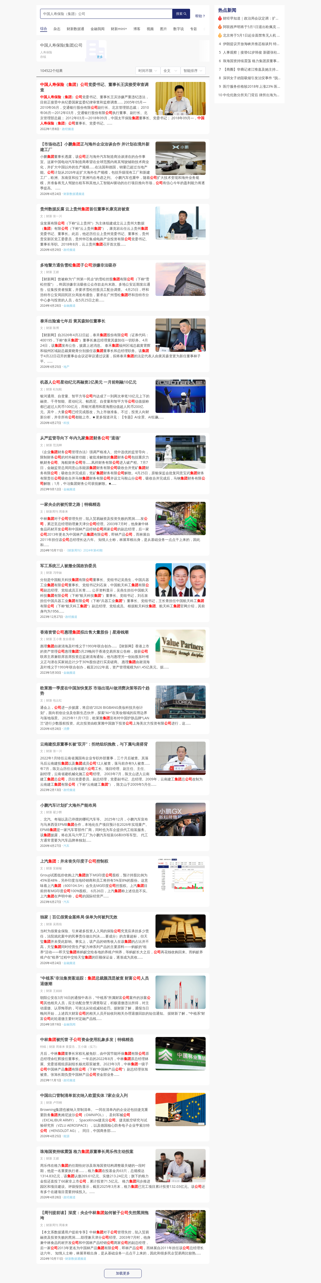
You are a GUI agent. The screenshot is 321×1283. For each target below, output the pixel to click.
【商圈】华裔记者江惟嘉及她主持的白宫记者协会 (261, 69)
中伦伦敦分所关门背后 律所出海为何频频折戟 (258, 94)
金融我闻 (69, 1024)
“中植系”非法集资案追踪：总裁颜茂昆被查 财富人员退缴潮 (94, 981)
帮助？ (200, 16)
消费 (66, 729)
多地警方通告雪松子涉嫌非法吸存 (78, 265)
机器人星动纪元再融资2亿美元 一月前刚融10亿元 (88, 382)
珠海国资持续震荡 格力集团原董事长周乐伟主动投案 (264, 60)
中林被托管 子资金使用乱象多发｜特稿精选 (86, 1039)
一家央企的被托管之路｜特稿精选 (70, 504)
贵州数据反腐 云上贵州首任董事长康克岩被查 (84, 209)
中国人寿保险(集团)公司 (61, 45)
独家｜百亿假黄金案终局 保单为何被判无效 (78, 917)
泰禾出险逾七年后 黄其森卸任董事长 (72, 321)
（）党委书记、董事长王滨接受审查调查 (94, 87)
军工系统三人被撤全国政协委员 (68, 565)
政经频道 (68, 129)
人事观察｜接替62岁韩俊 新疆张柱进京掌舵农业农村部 (266, 52)
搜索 (181, 14)
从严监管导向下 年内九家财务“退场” (80, 438)
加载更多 (123, 1273)
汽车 (66, 846)
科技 (66, 423)
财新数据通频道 (74, 194)
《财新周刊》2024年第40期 (84, 550)
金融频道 (69, 305)
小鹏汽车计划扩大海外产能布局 (68, 805)
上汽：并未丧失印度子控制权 (74, 861)
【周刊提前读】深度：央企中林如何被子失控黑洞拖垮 (94, 1215)
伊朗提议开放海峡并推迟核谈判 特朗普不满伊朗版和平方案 (269, 43)
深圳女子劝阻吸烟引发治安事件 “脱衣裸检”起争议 (261, 77)
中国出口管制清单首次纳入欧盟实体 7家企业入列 (84, 1095)
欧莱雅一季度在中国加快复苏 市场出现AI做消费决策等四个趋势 (94, 690)
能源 (66, 1136)
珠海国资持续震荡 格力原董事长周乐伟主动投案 (86, 1151)
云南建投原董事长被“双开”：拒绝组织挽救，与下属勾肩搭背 (94, 744)
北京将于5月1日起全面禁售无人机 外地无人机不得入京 (266, 35)
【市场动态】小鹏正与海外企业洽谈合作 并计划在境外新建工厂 (94, 147)
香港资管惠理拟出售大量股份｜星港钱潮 (84, 632)
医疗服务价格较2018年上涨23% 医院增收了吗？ (260, 86)
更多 (100, 57)
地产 (66, 367)
